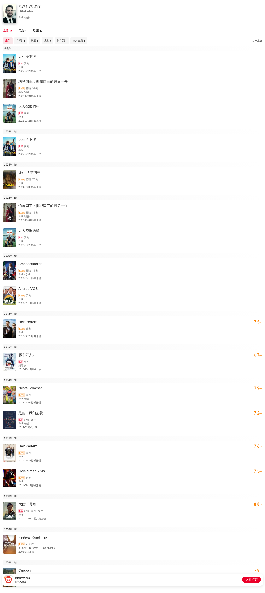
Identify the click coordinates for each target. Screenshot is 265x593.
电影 (21, 63)
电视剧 (22, 88)
